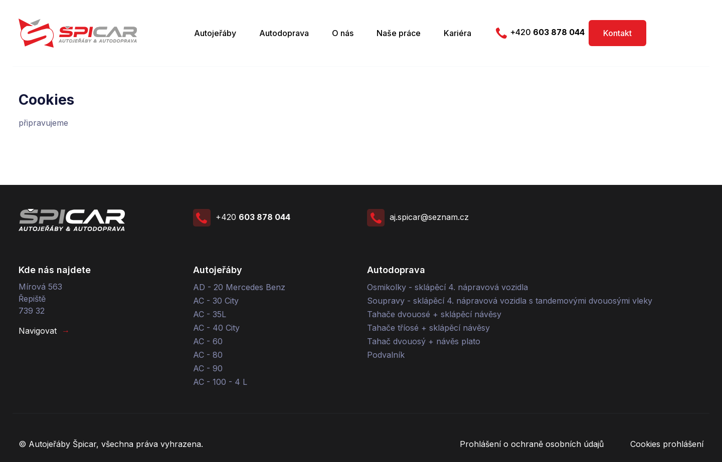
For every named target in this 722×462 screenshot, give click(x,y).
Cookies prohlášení (666, 444)
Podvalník (386, 355)
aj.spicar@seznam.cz (418, 217)
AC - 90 (208, 368)
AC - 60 (208, 341)
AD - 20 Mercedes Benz (239, 287)
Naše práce (399, 33)
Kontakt (617, 33)
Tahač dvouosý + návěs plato (423, 341)
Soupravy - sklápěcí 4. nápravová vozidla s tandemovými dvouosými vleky (509, 301)
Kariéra (457, 33)
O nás (342, 33)
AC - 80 (208, 355)
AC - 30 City (216, 301)
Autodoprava (284, 33)
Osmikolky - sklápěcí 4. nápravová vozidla (447, 287)
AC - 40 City (216, 328)
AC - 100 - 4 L (220, 382)
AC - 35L (209, 314)
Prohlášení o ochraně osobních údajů (532, 444)
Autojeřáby (215, 33)
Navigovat (44, 331)
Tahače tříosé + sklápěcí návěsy (428, 328)
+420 (538, 33)
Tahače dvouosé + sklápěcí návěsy (434, 314)
